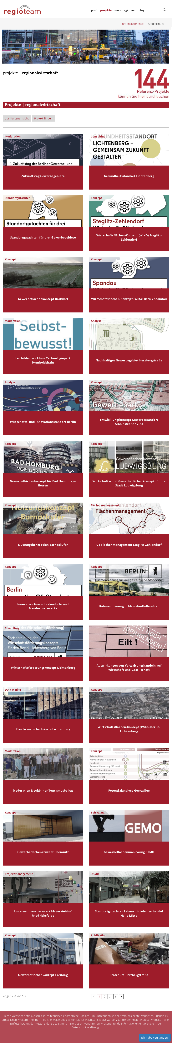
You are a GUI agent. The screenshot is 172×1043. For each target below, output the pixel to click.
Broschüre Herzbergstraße (128, 975)
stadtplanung (156, 24)
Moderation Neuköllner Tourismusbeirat (43, 791)
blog (141, 10)
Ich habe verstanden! (155, 1037)
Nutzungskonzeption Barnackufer (43, 545)
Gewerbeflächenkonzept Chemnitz (43, 852)
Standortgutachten (17, 198)
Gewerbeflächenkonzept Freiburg (43, 975)
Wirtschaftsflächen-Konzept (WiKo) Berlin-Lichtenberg (129, 729)
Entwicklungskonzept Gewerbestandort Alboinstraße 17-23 (129, 422)
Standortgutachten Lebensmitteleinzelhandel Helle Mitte (129, 913)
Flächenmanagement (105, 505)
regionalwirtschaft (133, 24)
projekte (106, 10)
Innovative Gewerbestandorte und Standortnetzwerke (43, 606)
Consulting (98, 136)
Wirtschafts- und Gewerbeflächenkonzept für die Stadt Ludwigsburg (129, 483)
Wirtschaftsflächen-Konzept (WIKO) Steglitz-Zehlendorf (129, 237)
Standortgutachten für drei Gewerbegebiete (43, 237)
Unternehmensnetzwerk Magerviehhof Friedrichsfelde (43, 913)
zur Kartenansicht (17, 118)
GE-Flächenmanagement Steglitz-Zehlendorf (129, 545)
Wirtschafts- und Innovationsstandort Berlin (43, 422)
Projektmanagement (19, 874)
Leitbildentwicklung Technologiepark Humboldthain (43, 360)
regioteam (129, 10)
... (110, 996)
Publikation (99, 935)
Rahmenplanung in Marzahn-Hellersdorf (129, 606)
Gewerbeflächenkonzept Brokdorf (43, 299)
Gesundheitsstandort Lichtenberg (129, 176)
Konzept (96, 198)
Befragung (97, 812)
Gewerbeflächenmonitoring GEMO (129, 852)
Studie (95, 874)
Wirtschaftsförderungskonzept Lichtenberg (43, 668)
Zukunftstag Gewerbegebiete (43, 176)
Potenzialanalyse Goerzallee (129, 791)
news (117, 10)
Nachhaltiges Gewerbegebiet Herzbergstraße (129, 360)
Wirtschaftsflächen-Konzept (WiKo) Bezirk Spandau (129, 299)
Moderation (13, 136)
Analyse (96, 321)
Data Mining (13, 689)
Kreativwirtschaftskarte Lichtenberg (43, 729)
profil (94, 10)
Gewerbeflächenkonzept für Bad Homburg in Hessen (43, 483)
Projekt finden (43, 118)
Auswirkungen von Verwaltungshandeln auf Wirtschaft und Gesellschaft (129, 668)
